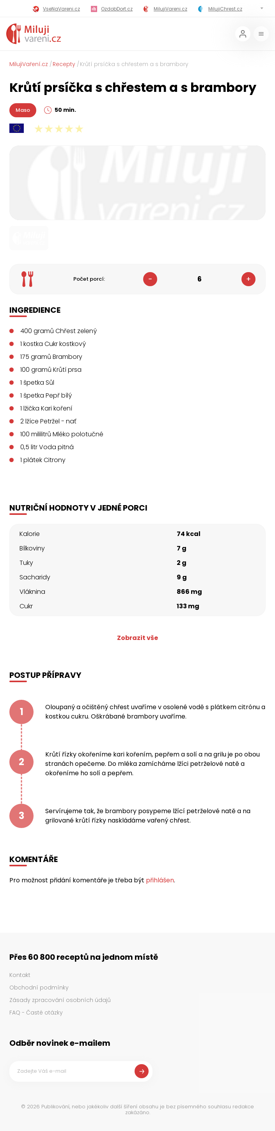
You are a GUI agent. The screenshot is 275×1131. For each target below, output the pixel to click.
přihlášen (160, 880)
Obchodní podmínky (39, 987)
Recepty (64, 64)
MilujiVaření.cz (28, 64)
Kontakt (19, 975)
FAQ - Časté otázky (36, 1012)
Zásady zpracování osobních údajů (60, 1000)
